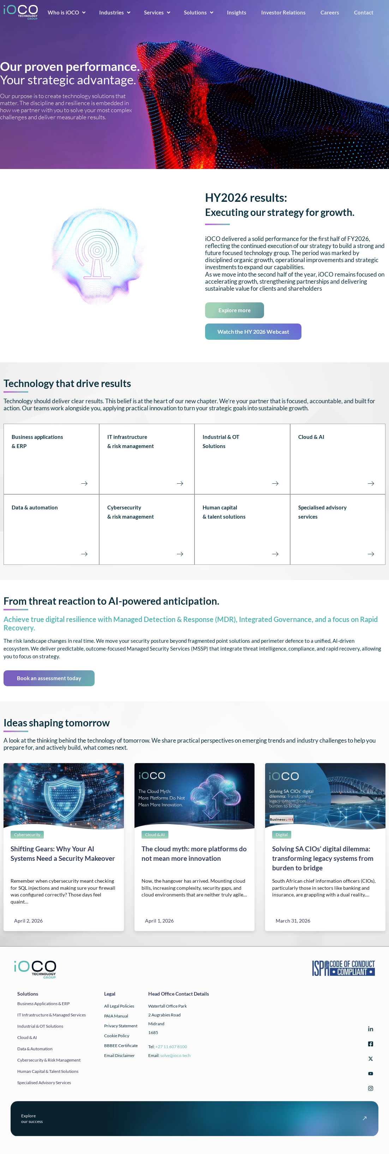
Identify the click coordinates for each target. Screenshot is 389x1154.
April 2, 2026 (28, 921)
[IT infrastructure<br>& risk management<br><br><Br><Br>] (179, 483)
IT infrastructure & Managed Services (51, 1014)
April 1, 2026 (159, 921)
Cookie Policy (116, 1035)
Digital (282, 834)
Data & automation (35, 507)
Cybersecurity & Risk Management (48, 1060)
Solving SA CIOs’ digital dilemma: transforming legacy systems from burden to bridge (322, 858)
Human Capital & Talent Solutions (47, 1071)
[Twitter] (369, 1059)
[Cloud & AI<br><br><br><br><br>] (370, 483)
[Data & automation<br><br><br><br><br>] (84, 553)
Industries (116, 12)
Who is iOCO (67, 12)
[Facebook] (369, 1044)
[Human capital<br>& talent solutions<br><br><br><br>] (275, 553)
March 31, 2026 (293, 921)
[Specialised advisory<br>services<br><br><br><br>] (370, 553)
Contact (366, 12)
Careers (332, 12)
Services (158, 12)
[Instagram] (369, 1089)
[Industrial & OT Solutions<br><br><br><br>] (275, 483)
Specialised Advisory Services (44, 1082)
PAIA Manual (116, 1016)
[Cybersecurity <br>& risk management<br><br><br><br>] (179, 553)
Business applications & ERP (43, 1003)
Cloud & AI (311, 437)
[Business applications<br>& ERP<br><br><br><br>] (84, 483)
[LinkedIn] (369, 1030)
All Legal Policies (119, 1006)
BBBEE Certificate (121, 1045)
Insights (239, 12)
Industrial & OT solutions (40, 1026)
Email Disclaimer (119, 1055)
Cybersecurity (27, 834)
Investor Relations (286, 12)
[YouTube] (369, 1074)
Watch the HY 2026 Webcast (253, 331)
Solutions (199, 12)
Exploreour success (32, 1118)
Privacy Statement (120, 1025)
